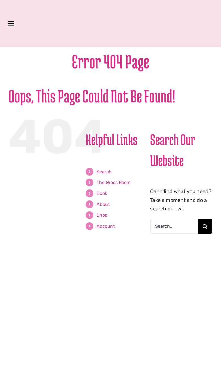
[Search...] (174, 226)
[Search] (205, 226)
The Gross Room (114, 182)
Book (102, 193)
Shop (102, 215)
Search (104, 171)
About (103, 204)
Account (106, 226)
